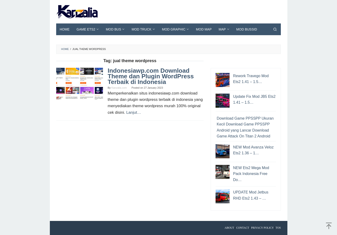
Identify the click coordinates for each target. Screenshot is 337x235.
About (229, 227)
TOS (278, 227)
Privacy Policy (262, 227)
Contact (242, 227)
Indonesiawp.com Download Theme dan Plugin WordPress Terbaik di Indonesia (151, 76)
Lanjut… (133, 112)
